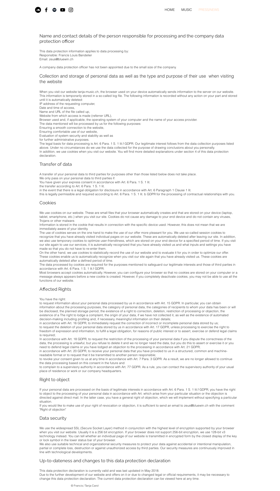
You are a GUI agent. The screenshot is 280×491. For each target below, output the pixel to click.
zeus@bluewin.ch (61, 59)
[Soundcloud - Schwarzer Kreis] (38, 10)
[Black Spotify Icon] (54, 10)
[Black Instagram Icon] (71, 10)
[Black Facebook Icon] (46, 10)
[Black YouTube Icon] (63, 10)
